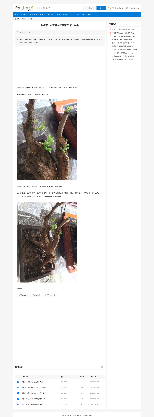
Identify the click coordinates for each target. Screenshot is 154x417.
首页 (18, 19)
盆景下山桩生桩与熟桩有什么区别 (123, 43)
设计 (123, 8)
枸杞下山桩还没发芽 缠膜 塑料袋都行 (34, 387)
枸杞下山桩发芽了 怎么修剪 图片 (32, 382)
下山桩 (131, 8)
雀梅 (135, 8)
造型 (127, 8)
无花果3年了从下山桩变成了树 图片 (123, 56)
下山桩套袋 (36, 295)
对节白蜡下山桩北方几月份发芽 (123, 59)
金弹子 (112, 8)
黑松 (120, 8)
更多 (102, 367)
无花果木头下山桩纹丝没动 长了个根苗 (124, 49)
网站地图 (69, 415)
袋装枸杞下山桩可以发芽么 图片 (32, 404)
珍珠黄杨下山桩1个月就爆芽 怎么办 (123, 33)
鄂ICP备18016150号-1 (85, 415)
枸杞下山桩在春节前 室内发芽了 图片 (34, 393)
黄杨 (116, 8)
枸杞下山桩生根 (50, 295)
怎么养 (30, 19)
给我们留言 (76, 415)
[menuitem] (16, 14)
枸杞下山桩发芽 (23, 295)
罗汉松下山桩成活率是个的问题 (122, 39)
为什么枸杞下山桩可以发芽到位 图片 (33, 399)
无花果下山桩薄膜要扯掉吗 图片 (122, 46)
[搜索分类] (89, 8)
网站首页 (64, 415)
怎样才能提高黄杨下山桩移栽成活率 (123, 36)
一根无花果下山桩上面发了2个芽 (122, 53)
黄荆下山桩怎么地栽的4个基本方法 (123, 29)
